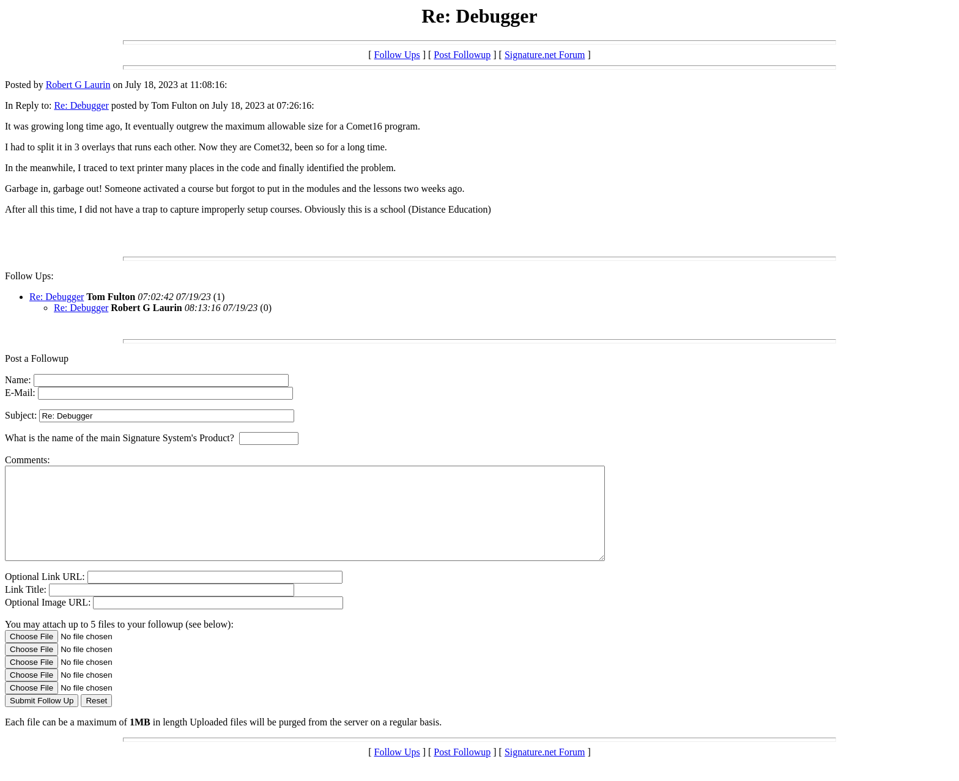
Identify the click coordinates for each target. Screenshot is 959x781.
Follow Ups (397, 55)
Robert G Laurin (78, 84)
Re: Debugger (81, 105)
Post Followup (462, 55)
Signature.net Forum (545, 55)
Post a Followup (36, 358)
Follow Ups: (29, 276)
